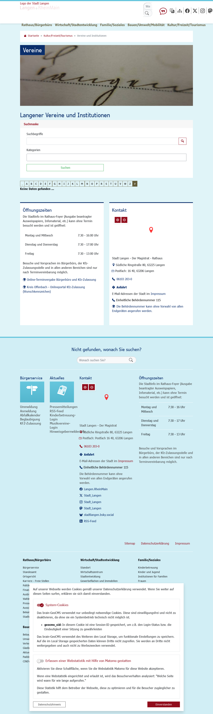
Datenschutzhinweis (49, 704)
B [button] (31, 183)
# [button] (135, 183)
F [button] (50, 183)
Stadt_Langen (92, 495)
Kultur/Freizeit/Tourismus (58, 35)
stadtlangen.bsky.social (99, 514)
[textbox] (34, 157)
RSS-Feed (90, 521)
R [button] (101, 183)
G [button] (55, 183)
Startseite (33, 35)
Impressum (158, 293)
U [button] (115, 183)
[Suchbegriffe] (103, 141)
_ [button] (22, 183)
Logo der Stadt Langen (34, 3)
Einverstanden (164, 704)
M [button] (82, 183)
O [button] (92, 183)
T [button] (111, 183)
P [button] (97, 183)
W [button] (125, 183)
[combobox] (106, 157)
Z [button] (130, 183)
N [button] (87, 183)
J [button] (68, 183)
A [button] (27, 183)
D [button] (41, 183)
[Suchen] (65, 167)
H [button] (59, 183)
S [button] (106, 183)
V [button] (120, 183)
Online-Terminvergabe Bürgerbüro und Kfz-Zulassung (61, 279)
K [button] (72, 183)
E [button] (45, 183)
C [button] (36, 183)
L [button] (77, 183)
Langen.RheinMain (96, 489)
